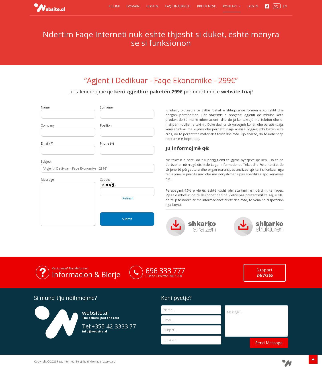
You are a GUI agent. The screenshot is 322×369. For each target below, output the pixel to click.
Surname (106, 107)
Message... (256, 321)
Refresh (127, 198)
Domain (132, 6)
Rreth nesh (206, 6)
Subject (46, 161)
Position (106, 125)
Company (48, 125)
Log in (252, 6)
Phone (107, 143)
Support (264, 272)
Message (47, 179)
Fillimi (114, 6)
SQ (276, 6)
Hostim (152, 6)
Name (45, 107)
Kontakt (232, 6)
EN (285, 6)
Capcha (105, 179)
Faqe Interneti (177, 6)
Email (47, 143)
